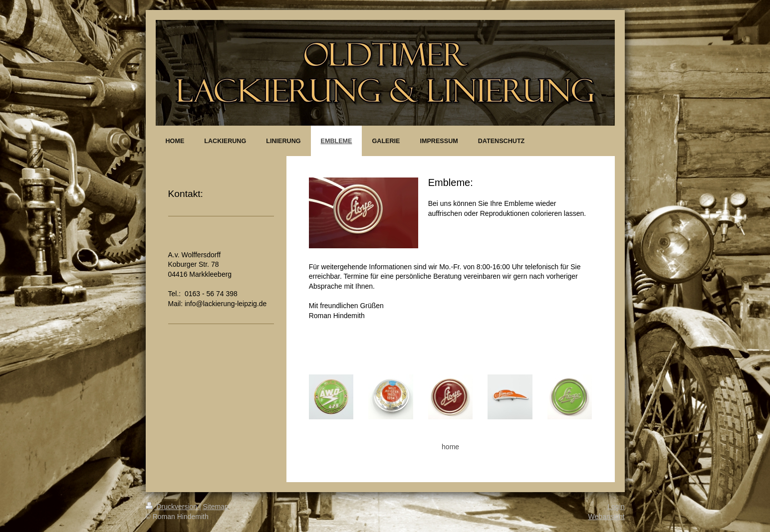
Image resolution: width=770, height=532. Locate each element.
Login (615, 507)
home (450, 447)
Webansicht (606, 517)
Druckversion (172, 507)
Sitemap (216, 507)
